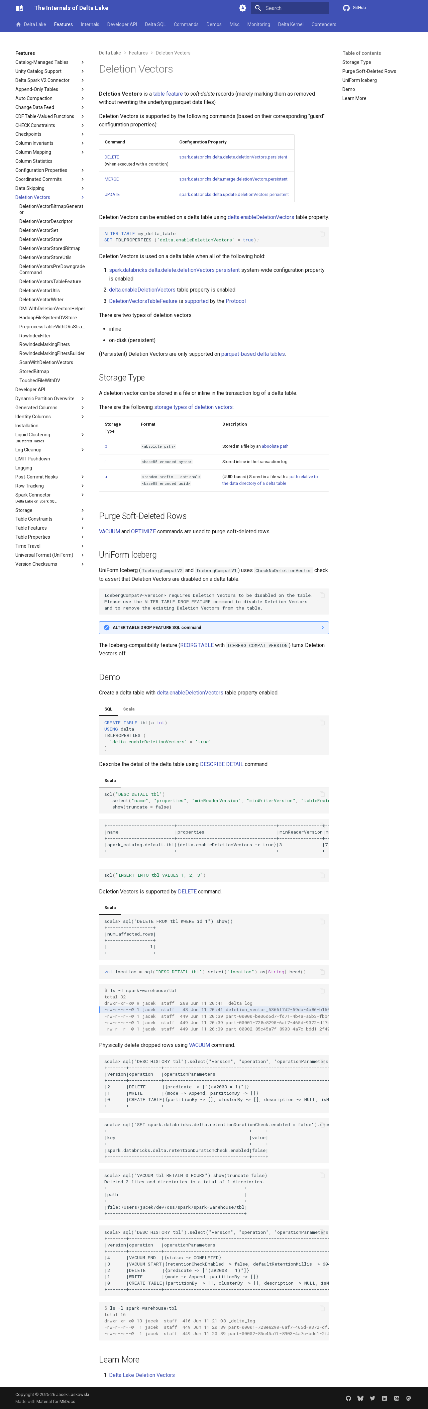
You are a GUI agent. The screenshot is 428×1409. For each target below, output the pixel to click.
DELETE (112, 156)
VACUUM (109, 531)
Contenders (324, 24)
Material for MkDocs (55, 1401)
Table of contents (361, 53)
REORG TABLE (197, 645)
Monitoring (258, 24)
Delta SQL (155, 24)
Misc (234, 24)
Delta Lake (30, 24)
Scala (128, 709)
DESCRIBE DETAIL (221, 764)
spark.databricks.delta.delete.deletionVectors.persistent (233, 156)
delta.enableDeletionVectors (261, 217)
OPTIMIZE (143, 531)
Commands (186, 24)
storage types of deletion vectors (193, 407)
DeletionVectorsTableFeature (143, 301)
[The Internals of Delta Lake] (19, 8)
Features (63, 24)
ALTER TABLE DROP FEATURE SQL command (157, 627)
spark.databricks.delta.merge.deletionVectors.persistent (233, 179)
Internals (90, 24)
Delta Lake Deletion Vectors (142, 1375)
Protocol (236, 301)
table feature (168, 94)
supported (197, 301)
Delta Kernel (291, 24)
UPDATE (112, 194)
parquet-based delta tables (253, 354)
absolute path (275, 446)
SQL (108, 709)
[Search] (290, 8)
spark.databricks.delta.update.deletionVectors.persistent (234, 194)
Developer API (122, 24)
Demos (214, 24)
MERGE (112, 179)
